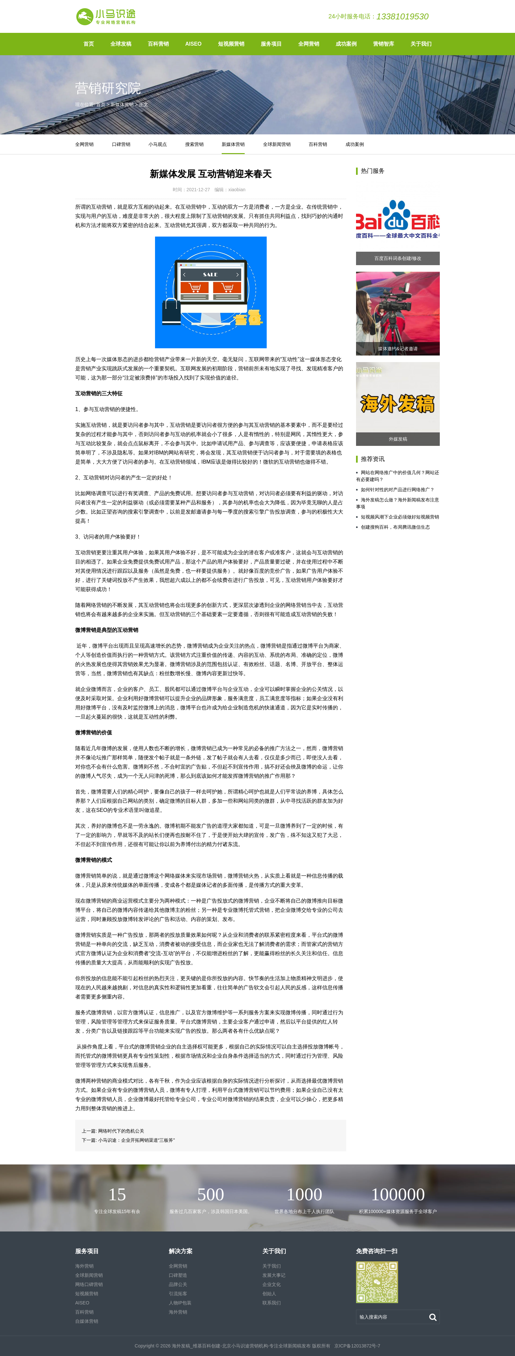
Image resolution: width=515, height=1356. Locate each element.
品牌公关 (178, 1284)
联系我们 (271, 1302)
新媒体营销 (122, 104)
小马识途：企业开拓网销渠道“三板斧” (136, 1140)
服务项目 (271, 44)
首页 (88, 44)
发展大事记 (273, 1275)
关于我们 (421, 44)
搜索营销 (194, 144)
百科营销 (158, 44)
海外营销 (84, 1266)
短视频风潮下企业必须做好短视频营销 (397, 516)
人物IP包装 (180, 1302)
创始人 (269, 1293)
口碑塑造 (178, 1275)
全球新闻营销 (277, 144)
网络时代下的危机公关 (121, 1131)
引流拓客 (178, 1293)
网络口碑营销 (89, 1284)
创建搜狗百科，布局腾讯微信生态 (393, 527)
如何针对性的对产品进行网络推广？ (395, 489)
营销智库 (383, 44)
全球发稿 (120, 44)
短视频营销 (231, 44)
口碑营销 (121, 144)
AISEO (193, 44)
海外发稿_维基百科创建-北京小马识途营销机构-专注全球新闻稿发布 (241, 1345)
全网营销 (308, 44)
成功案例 (346, 44)
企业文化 (271, 1284)
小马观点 (157, 144)
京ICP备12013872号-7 (356, 1345)
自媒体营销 (86, 1321)
